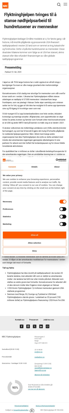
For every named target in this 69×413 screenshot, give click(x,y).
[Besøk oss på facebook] (21, 326)
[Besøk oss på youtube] (47, 326)
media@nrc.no (39, 357)
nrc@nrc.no (38, 352)
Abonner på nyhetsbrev (42, 375)
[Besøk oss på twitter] (34, 326)
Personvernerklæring (21, 406)
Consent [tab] (12, 167)
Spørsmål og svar (40, 370)
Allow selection (34, 243)
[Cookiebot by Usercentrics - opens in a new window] (55, 160)
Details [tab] (35, 167)
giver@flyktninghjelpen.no (43, 368)
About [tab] (57, 167)
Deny (34, 251)
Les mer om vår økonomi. (36, 389)
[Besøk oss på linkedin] (41, 326)
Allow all (34, 235)
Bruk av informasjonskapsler (45, 406)
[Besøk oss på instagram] (28, 326)
